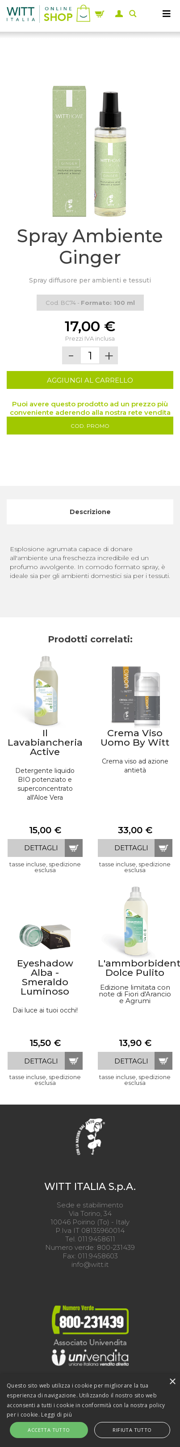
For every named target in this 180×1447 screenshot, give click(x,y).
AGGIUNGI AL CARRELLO (90, 380)
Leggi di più (56, 1414)
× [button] (172, 1382)
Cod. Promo (90, 425)
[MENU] (166, 13)
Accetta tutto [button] (49, 1429)
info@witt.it (90, 1264)
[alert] (90, 1410)
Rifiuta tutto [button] (132, 1429)
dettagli (41, 848)
